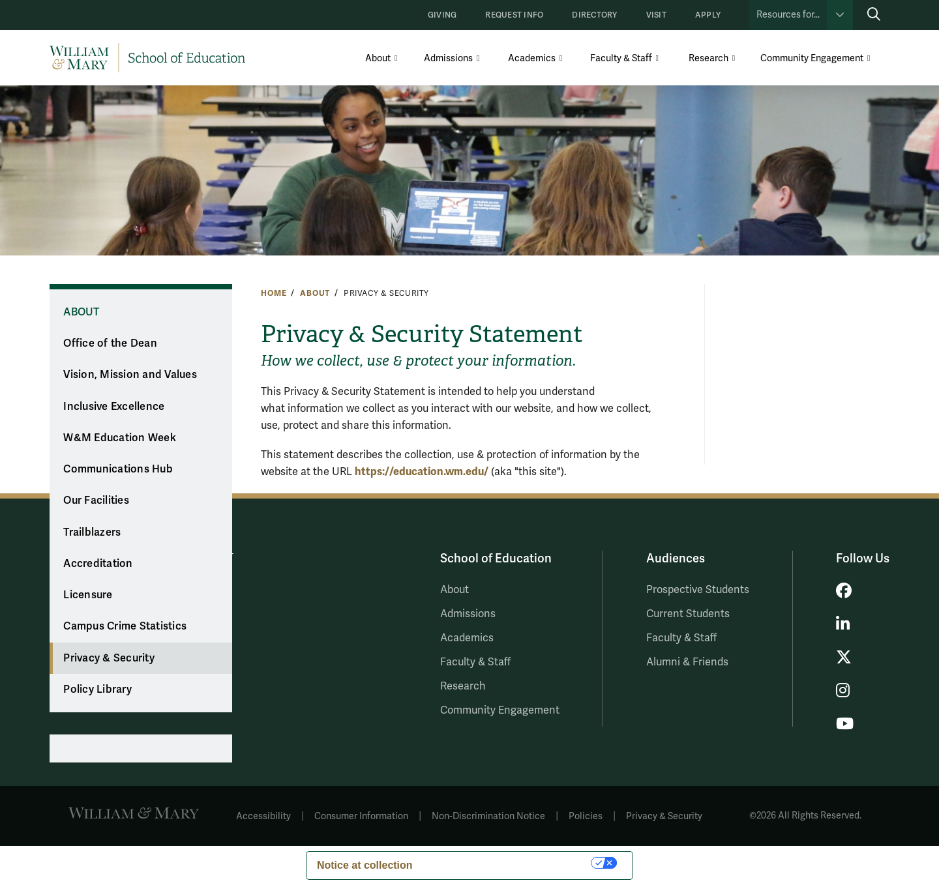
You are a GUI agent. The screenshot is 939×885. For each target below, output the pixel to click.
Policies (586, 816)
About (378, 58)
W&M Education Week (119, 437)
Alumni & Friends (687, 662)
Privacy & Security (109, 658)
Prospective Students (697, 589)
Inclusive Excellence (113, 406)
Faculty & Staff (621, 58)
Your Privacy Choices (508, 862)
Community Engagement (811, 58)
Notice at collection (365, 865)
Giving (442, 15)
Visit (656, 15)
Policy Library (97, 689)
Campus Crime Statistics (124, 626)
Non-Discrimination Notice (488, 816)
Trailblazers (92, 532)
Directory (594, 15)
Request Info (514, 15)
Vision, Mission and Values (130, 374)
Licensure (87, 595)
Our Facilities (96, 500)
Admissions (448, 58)
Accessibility (263, 816)
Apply (708, 15)
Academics (532, 58)
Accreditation (97, 563)
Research (708, 58)
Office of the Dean (110, 343)
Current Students (688, 613)
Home (273, 293)
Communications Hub (118, 469)
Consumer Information (361, 816)
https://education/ (421, 471)
